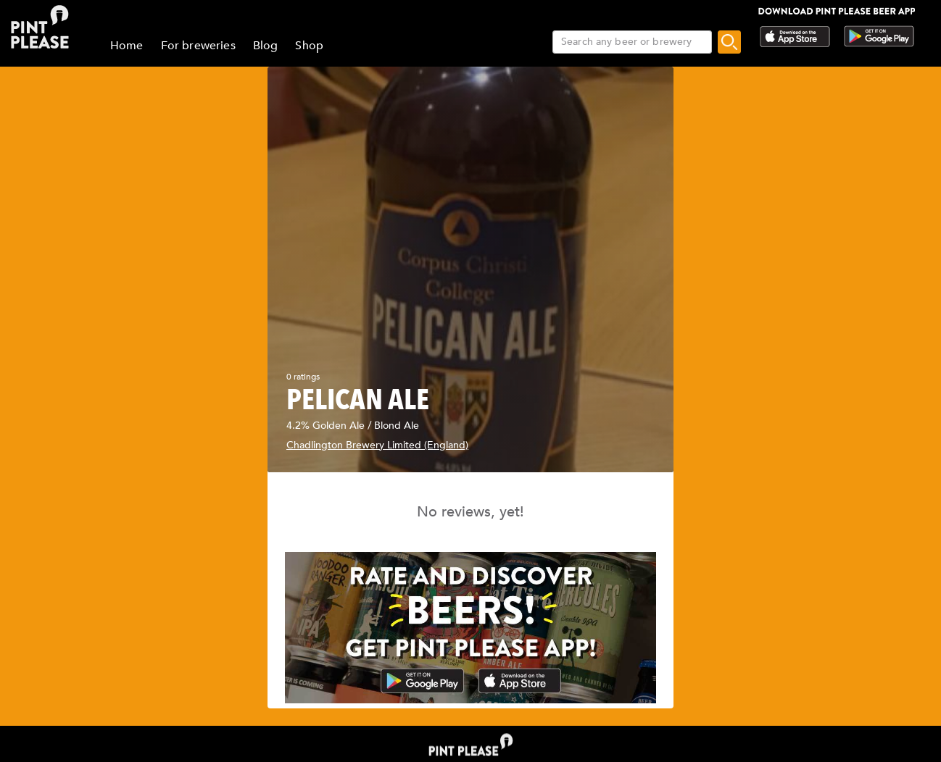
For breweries (198, 46)
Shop (309, 46)
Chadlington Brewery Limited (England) (377, 445)
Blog (265, 46)
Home (127, 46)
